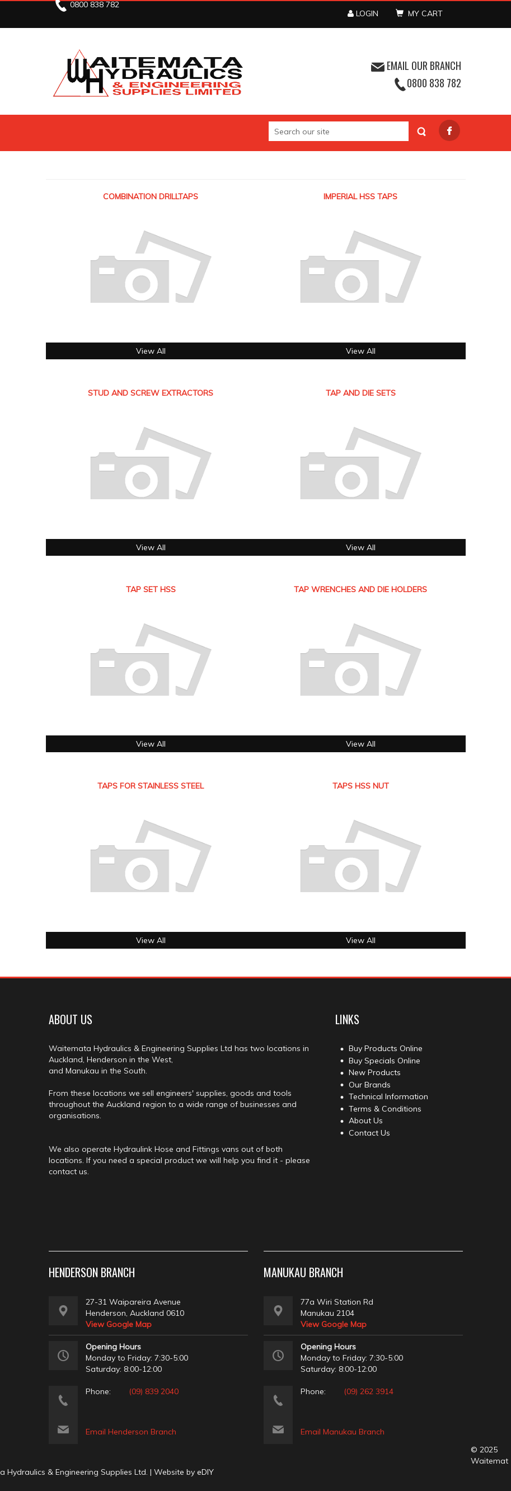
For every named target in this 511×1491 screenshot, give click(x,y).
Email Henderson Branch (131, 1432)
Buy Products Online (386, 1048)
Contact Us (369, 1133)
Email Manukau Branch (343, 1432)
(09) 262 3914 (368, 1391)
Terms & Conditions (385, 1109)
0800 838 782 (434, 83)
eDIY (205, 1472)
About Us (366, 1120)
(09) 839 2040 (154, 1391)
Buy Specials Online (384, 1061)
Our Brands (370, 1085)
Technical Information (388, 1096)
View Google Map (119, 1324)
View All (151, 351)
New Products (375, 1072)
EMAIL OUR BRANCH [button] (416, 65)
